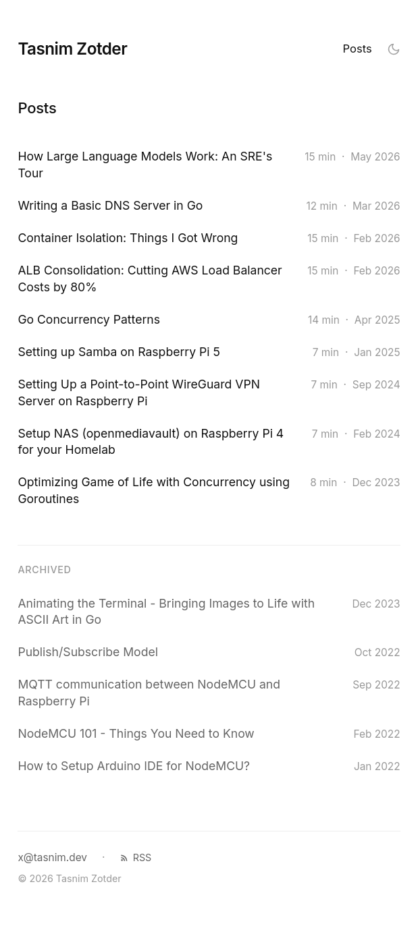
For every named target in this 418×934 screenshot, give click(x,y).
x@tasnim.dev (52, 857)
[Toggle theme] (393, 49)
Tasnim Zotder (72, 49)
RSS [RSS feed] (135, 857)
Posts (357, 48)
